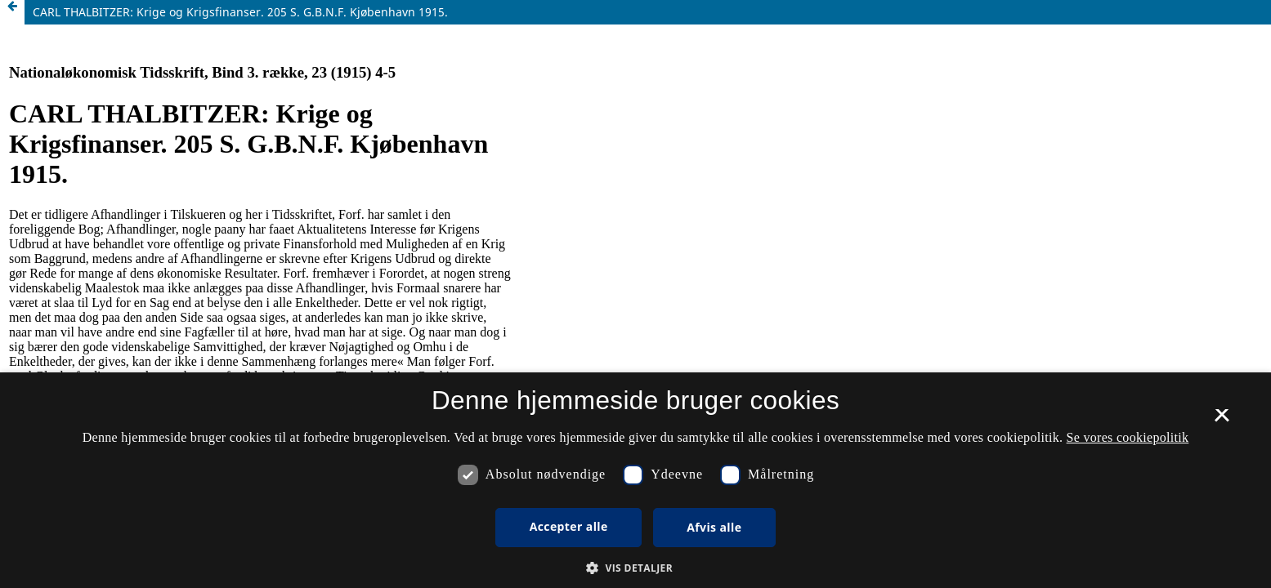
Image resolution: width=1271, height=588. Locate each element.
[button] (635, 568)
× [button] (1221, 420)
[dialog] (635, 480)
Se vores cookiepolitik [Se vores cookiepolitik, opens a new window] (1128, 437)
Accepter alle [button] (569, 526)
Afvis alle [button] (714, 527)
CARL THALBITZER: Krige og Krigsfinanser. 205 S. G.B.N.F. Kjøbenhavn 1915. (240, 12)
